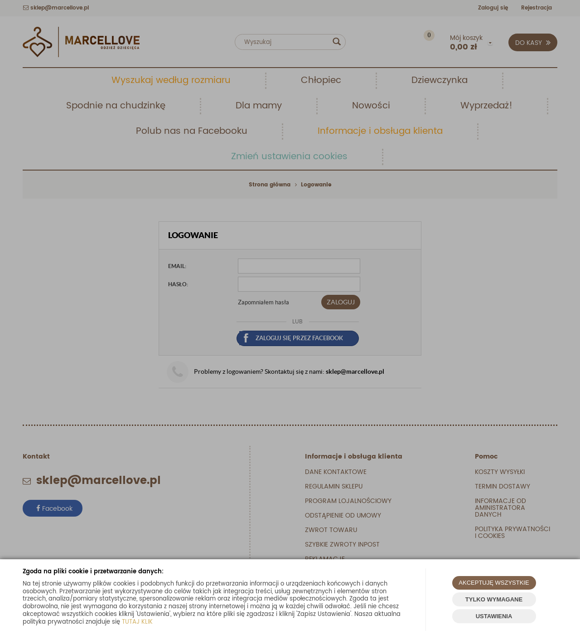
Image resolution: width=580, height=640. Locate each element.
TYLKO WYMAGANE (493, 599)
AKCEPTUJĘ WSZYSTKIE (494, 582)
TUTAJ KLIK (137, 622)
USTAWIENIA (494, 616)
